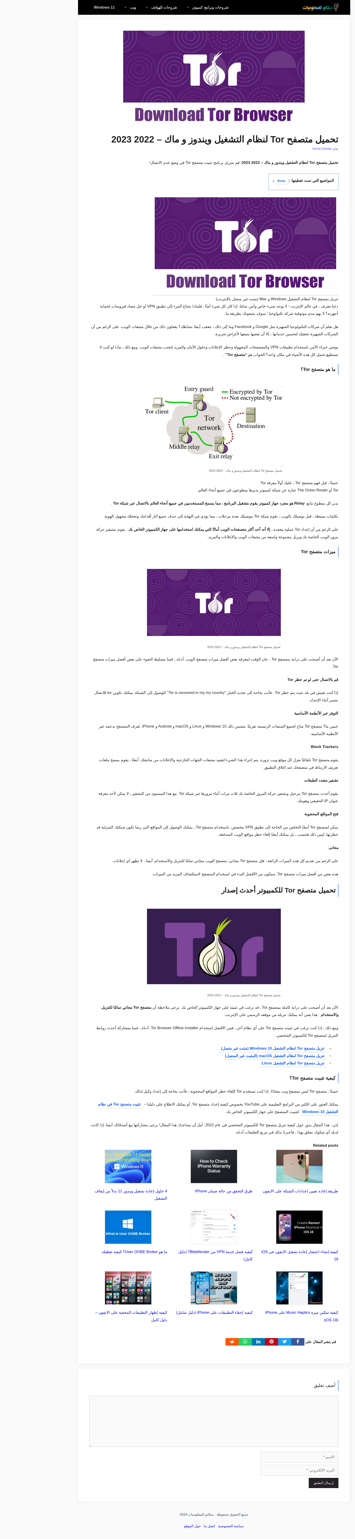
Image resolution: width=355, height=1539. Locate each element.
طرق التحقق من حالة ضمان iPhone (187, 1191)
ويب (91, 7)
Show (245, 181)
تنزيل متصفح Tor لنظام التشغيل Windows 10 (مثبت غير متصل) (236, 1048)
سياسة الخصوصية (194, 1526)
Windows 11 (67, 7)
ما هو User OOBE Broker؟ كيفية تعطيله (97, 1252)
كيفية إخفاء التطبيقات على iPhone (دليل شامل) (178, 1312)
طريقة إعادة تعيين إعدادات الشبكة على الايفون (264, 1191)
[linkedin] (221, 1342)
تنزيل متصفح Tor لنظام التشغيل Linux (256, 1063)
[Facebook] (261, 1342)
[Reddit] (195, 1342)
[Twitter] (248, 1342)
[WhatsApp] (208, 1342)
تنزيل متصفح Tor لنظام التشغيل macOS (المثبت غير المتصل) (238, 1056)
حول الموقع (156, 1526)
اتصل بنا (173, 1526)
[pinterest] (235, 1342)
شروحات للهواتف (122, 7)
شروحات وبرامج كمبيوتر (168, 7)
